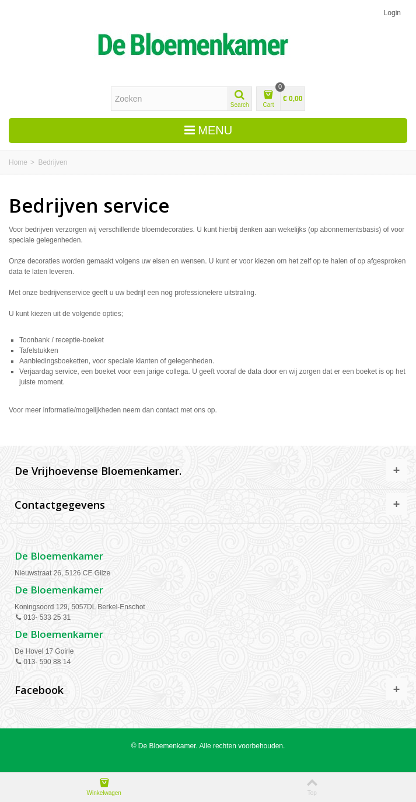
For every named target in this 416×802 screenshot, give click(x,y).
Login (392, 13)
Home (18, 162)
